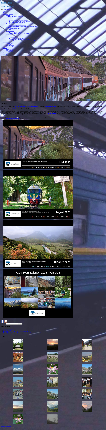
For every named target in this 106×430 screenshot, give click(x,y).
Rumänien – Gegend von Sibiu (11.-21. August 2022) (20, 21)
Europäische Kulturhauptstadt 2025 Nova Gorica (16, 16)
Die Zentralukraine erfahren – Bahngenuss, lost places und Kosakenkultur (25, 40)
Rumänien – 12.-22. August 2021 (16, 32)
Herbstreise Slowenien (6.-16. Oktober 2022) (18, 22)
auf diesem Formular (51, 106)
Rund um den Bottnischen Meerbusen (14, 46)
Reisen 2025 (8, 29)
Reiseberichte (6, 42)
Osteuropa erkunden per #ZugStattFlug (26, 106)
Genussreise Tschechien (14, 35)
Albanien (8, 15)
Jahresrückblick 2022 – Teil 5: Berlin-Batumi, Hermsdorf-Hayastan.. (18, 331)
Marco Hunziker (9, 50)
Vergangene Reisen (10, 31)
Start (4, 11)
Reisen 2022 (8, 18)
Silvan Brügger (9, 51)
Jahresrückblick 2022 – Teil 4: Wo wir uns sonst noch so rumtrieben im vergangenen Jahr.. (22, 332)
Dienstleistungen (7, 12)
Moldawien (8, 17)
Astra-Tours (6, 2)
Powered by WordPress (6, 426)
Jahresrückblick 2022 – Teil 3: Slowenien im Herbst (14, 334)
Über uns (5, 48)
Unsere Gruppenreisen (8, 14)
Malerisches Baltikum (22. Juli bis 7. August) (18, 20)
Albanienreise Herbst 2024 (14, 28)
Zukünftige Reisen (10, 34)
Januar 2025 (11, 44)
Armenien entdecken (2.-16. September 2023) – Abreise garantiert (23, 26)
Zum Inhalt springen (8, 9)
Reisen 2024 (8, 27)
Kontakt (5, 52)
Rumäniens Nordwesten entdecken (16, 38)
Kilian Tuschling (9, 49)
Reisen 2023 (8, 23)
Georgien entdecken (13, 37)
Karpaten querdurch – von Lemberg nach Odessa (19, 39)
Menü (2, 9)
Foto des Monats (9, 43)
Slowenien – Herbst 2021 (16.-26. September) (19, 33)
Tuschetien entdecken (8, 329)
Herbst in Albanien (10, 45)
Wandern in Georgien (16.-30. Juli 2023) (17, 25)
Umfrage (5, 54)
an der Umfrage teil (52, 113)
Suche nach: (3, 323)
